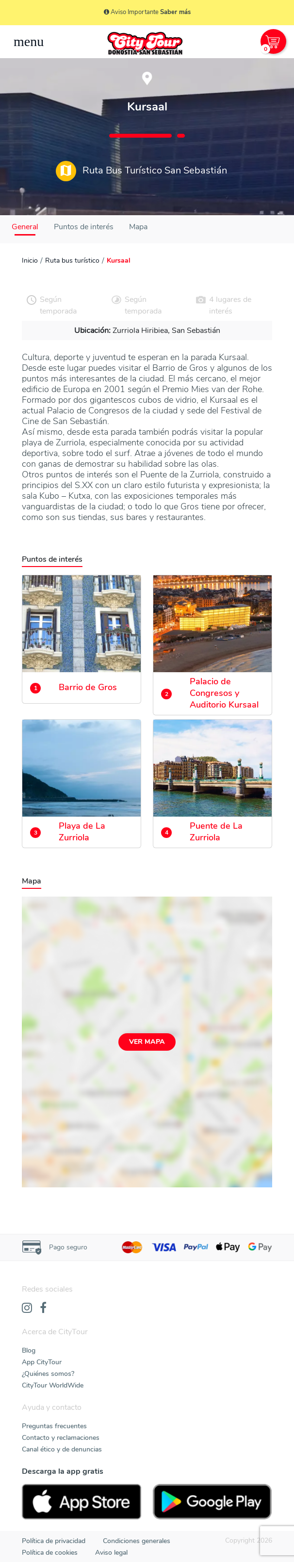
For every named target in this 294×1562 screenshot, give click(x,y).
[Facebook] (43, 1308)
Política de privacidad (53, 1541)
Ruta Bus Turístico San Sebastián (141, 171)
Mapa (138, 226)
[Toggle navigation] (28, 41)
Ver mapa (147, 1041)
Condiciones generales (136, 1541)
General (25, 226)
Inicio (30, 260)
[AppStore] (81, 1501)
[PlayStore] (212, 1501)
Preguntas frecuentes (54, 1426)
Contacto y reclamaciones (60, 1437)
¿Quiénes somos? (48, 1373)
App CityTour (42, 1362)
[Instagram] (27, 1308)
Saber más (175, 12)
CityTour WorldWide (52, 1385)
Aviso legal (111, 1552)
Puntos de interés (84, 226)
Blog (28, 1350)
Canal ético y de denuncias (62, 1449)
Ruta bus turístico (72, 260)
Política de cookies (50, 1552)
